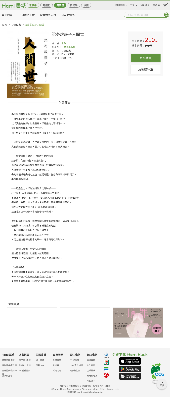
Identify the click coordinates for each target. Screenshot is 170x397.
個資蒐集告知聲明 (9, 371)
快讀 (86, 5)
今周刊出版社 (68, 47)
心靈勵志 (16, 24)
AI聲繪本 (91, 380)
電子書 (33, 5)
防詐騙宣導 (7, 375)
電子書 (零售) (25, 360)
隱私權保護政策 (9, 365)
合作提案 (91, 365)
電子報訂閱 (75, 370)
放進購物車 (145, 69)
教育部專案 (92, 375)
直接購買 (146, 58)
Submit (166, 14)
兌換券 (156, 4)
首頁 (4, 24)
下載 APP (40, 365)
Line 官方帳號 (76, 365)
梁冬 (63, 43)
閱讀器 (60, 5)
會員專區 (57, 360)
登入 (132, 4)
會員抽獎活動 (48, 15)
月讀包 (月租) (25, 365)
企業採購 (91, 370)
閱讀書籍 (120, 4)
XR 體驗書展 (24, 370)
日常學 (74, 5)
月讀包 (46, 5)
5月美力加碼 (67, 15)
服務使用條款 (8, 360)
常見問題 (57, 370)
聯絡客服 (91, 360)
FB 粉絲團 (74, 360)
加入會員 (145, 4)
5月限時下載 (27, 15)
